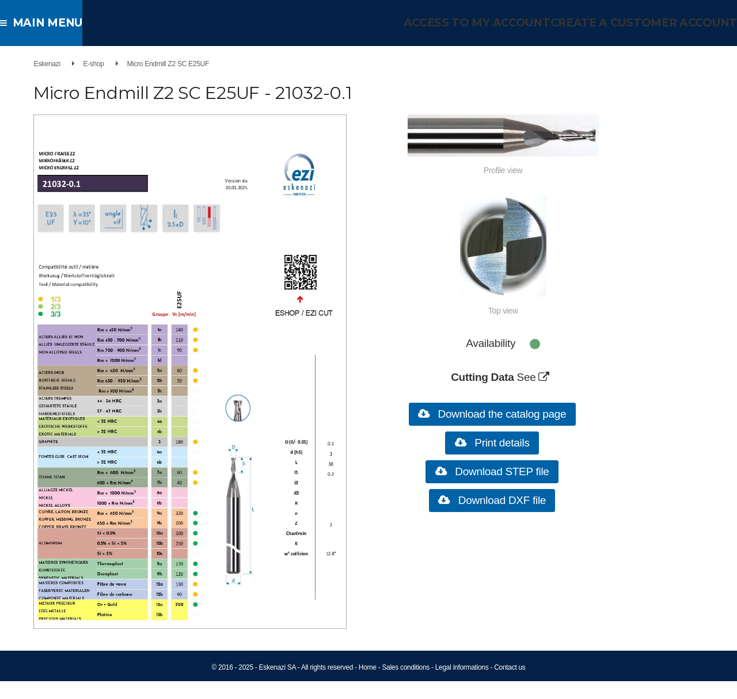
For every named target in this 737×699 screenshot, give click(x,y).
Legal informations (462, 685)
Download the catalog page (506, 414)
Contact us (509, 685)
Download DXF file (506, 500)
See (541, 377)
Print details (506, 443)
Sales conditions (406, 685)
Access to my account (495, 22)
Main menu (46, 22)
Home (368, 685)
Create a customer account (651, 22)
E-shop (83, 64)
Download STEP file (506, 471)
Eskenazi (36, 64)
